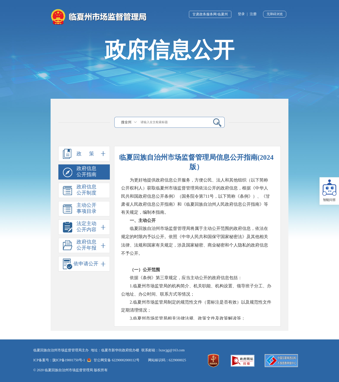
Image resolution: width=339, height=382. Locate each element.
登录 (241, 14)
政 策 (84, 153)
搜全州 (126, 122)
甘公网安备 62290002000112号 (116, 360)
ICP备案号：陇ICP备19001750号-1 (59, 360)
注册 (253, 14)
